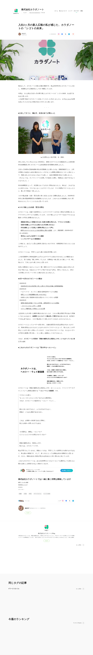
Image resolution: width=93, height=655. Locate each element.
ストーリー (76, 11)
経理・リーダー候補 (23, 482)
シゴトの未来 (47, 493)
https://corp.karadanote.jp (34, 12)
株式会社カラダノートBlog (46, 533)
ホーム (56, 11)
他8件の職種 (21, 489)
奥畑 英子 (24, 33)
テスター (20, 487)
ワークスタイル (38, 493)
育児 (30, 493)
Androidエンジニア (23, 484)
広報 (25, 493)
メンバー (70, 11)
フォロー (25, 12)
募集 (82, 11)
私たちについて (63, 11)
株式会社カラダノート (32, 9)
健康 (20, 493)
